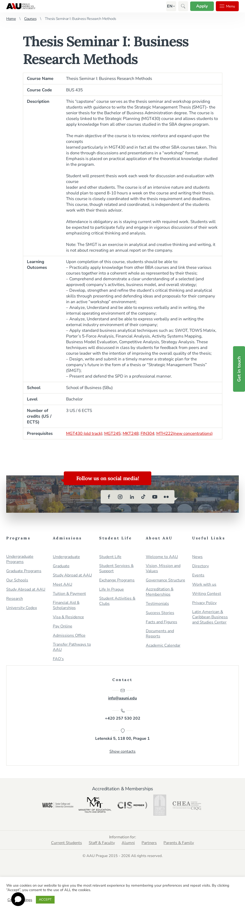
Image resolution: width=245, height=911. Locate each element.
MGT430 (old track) (84, 433)
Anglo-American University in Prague (20, 6)
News (197, 557)
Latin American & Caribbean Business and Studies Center (210, 617)
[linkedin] (132, 497)
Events (198, 575)
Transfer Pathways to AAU (72, 647)
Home (11, 18)
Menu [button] (226, 6)
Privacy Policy (204, 603)
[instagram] (120, 497)
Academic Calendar (163, 645)
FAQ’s (58, 659)
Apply (200, 6)
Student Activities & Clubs (117, 601)
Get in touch (239, 369)
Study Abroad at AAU (25, 589)
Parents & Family (179, 843)
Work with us (204, 584)
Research (14, 598)
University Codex (21, 608)
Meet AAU (62, 584)
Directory (200, 566)
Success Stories (160, 613)
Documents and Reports (160, 633)
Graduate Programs (23, 571)
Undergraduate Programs (19, 559)
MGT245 (113, 433)
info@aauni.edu (122, 694)
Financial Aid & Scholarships (66, 605)
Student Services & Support (116, 568)
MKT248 (131, 433)
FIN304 (149, 433)
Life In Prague (111, 589)
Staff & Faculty (101, 843)
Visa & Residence (68, 617)
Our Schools (17, 580)
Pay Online (62, 626)
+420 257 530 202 (122, 714)
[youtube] (155, 497)
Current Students (66, 843)
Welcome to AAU (162, 557)
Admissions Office (69, 635)
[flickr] (166, 497)
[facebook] (109, 497)
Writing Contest (206, 593)
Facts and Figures (161, 622)
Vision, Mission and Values (163, 568)
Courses (30, 18)
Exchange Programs (117, 580)
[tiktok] (143, 497)
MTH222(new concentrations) (186, 433)
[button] (167, 6)
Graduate (61, 566)
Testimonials (157, 603)
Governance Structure (165, 580)
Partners (149, 843)
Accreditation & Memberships (159, 592)
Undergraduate (66, 557)
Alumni (128, 843)
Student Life (110, 557)
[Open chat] (18, 899)
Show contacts (122, 752)
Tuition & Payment (69, 593)
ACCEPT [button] (45, 899)
